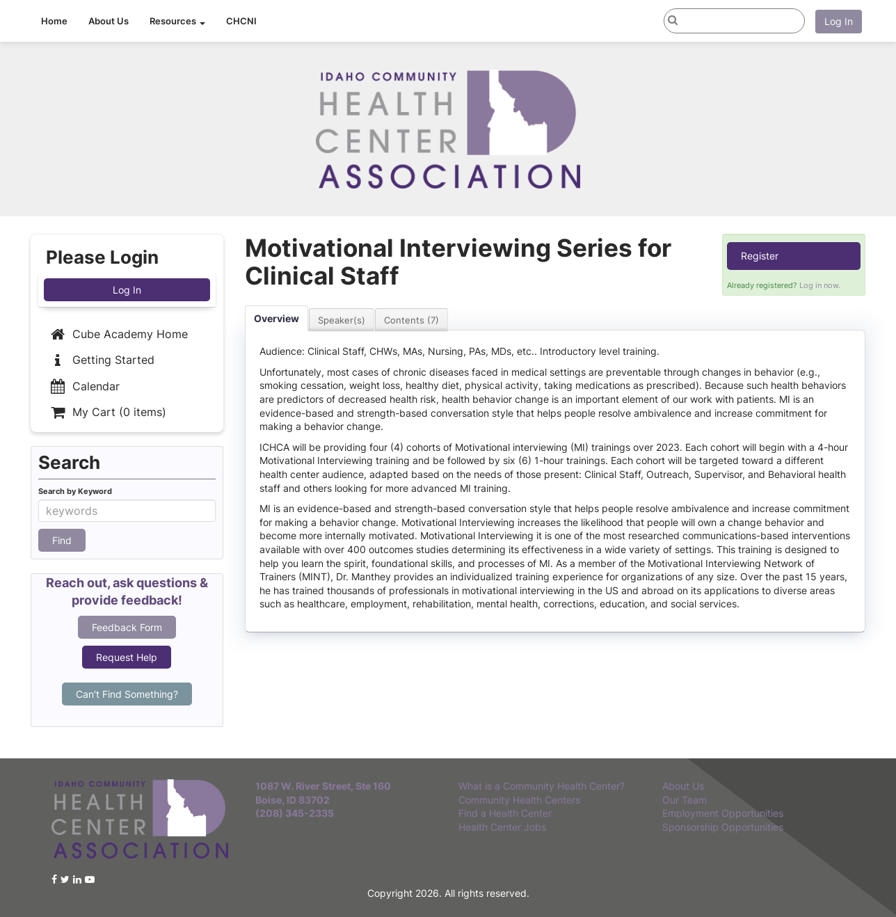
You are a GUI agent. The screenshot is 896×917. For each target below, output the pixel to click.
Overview (276, 318)
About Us (108, 20)
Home (54, 20)
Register (759, 256)
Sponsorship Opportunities (722, 827)
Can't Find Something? (127, 694)
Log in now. (819, 285)
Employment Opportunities (722, 813)
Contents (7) (411, 320)
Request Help (126, 657)
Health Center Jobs (502, 827)
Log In (838, 21)
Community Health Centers (519, 800)
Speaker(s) (341, 320)
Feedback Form (127, 627)
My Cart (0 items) (107, 412)
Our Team (684, 800)
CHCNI (241, 20)
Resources (177, 20)
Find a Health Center (505, 813)
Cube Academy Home (118, 334)
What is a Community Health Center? (541, 786)
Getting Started (101, 360)
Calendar (84, 386)
